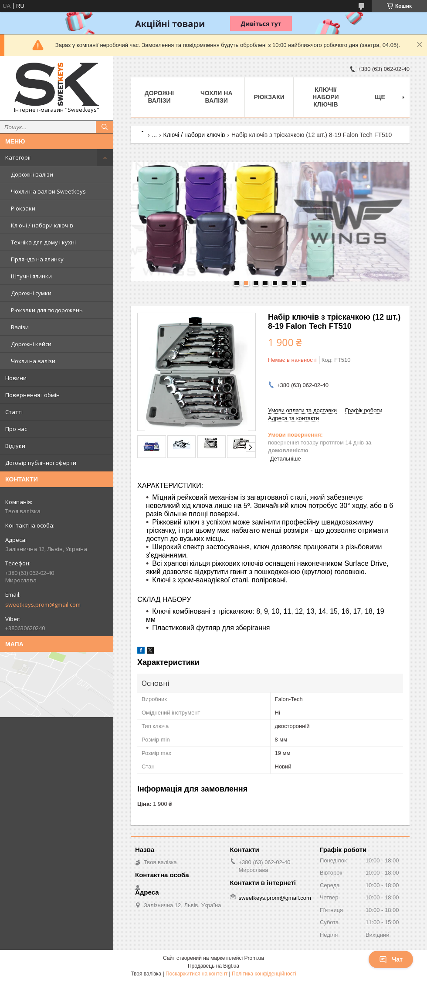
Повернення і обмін (32, 395)
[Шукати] (104, 127)
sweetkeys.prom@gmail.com (43, 604)
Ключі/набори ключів (325, 97)
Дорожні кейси (31, 344)
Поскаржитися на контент (196, 974)
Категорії (17, 157)
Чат (391, 959)
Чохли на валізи (33, 361)
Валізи (20, 327)
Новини (16, 378)
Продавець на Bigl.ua (213, 966)
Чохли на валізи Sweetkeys (48, 191)
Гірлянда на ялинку (37, 259)
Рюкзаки (23, 208)
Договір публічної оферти (40, 463)
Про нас (16, 429)
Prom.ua (254, 958)
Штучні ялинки (31, 276)
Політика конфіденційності (264, 974)
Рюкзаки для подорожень (47, 310)
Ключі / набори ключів (42, 225)
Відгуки (15, 446)
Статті (14, 412)
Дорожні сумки (31, 293)
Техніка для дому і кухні (43, 242)
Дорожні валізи (32, 174)
